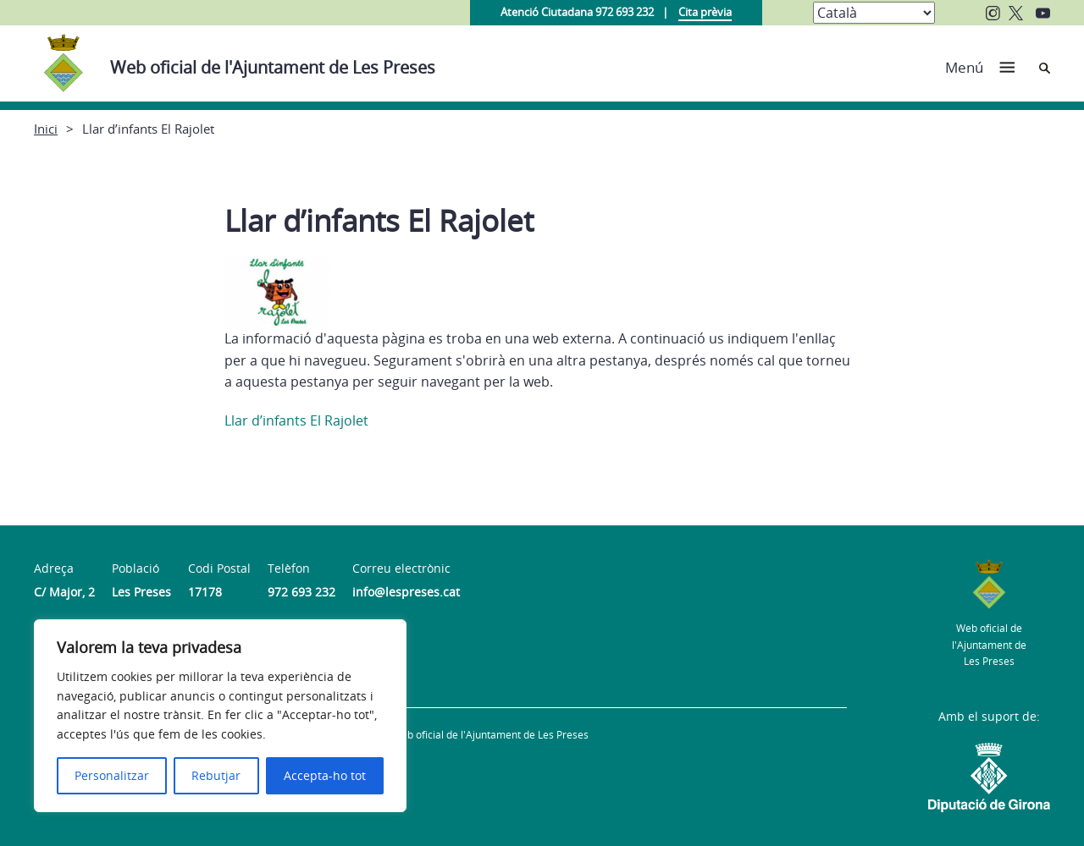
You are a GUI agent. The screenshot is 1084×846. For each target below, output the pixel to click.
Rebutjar (216, 775)
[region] (220, 715)
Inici (46, 128)
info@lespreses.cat (406, 592)
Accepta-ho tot (325, 775)
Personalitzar (112, 775)
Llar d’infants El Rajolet (296, 420)
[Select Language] (874, 13)
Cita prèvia (705, 11)
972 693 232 (301, 592)
